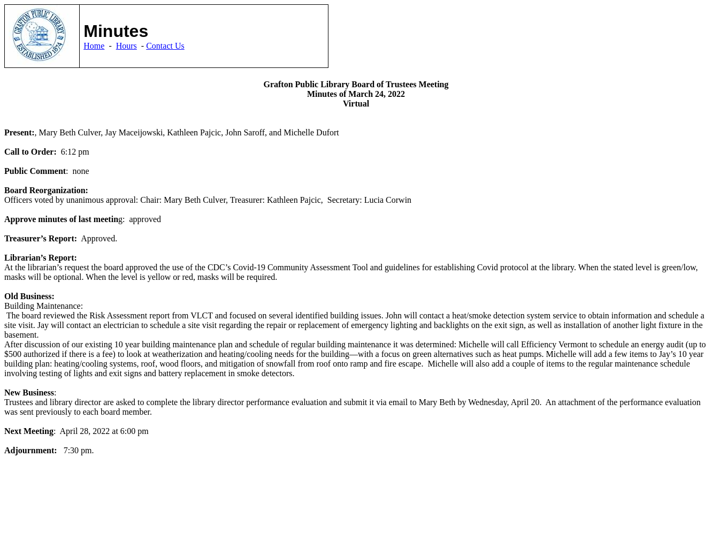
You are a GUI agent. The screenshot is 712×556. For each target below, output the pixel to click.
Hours (126, 45)
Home (93, 45)
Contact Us (165, 45)
